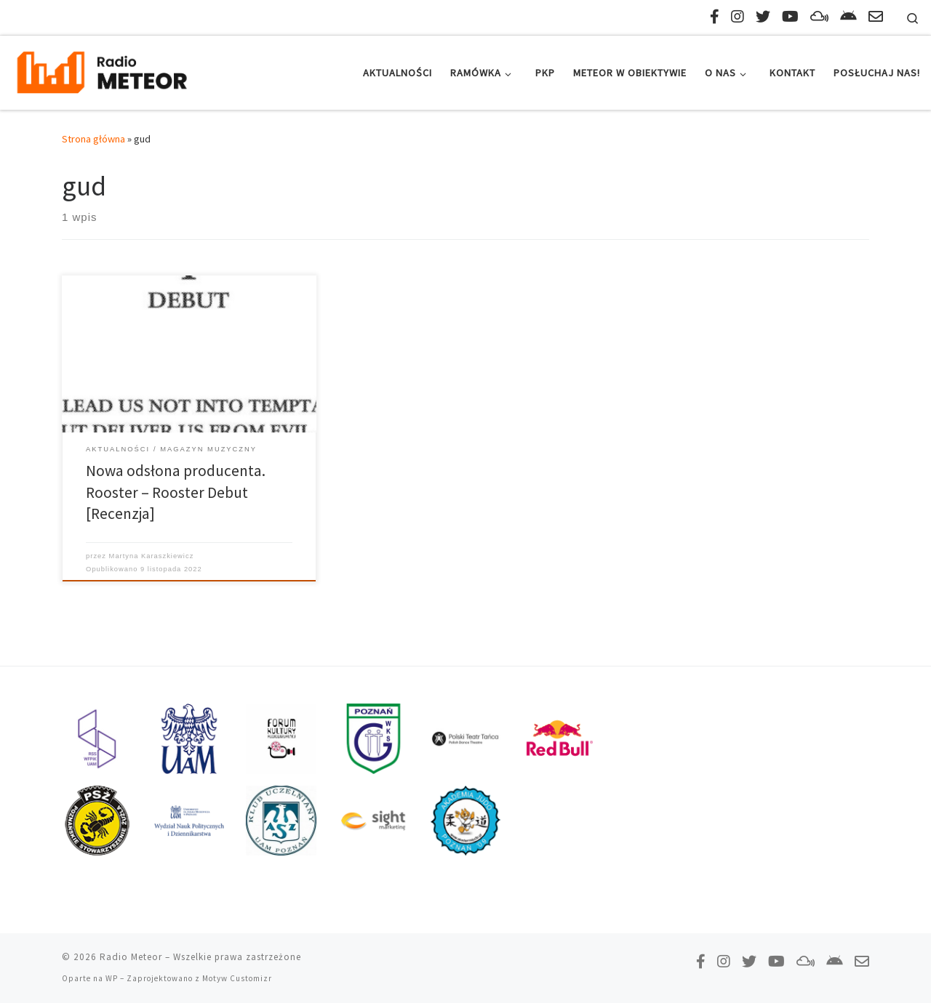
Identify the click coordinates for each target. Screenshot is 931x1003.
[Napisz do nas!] (875, 16)
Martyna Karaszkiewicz (151, 556)
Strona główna (93, 138)
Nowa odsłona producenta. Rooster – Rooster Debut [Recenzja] (175, 492)
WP (111, 978)
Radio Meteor (131, 957)
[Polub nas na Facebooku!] (714, 16)
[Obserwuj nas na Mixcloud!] (819, 16)
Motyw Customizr (237, 978)
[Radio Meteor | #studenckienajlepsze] (102, 70)
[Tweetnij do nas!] (763, 16)
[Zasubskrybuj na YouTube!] (790, 16)
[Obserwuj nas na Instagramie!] (737, 16)
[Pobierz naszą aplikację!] (848, 16)
